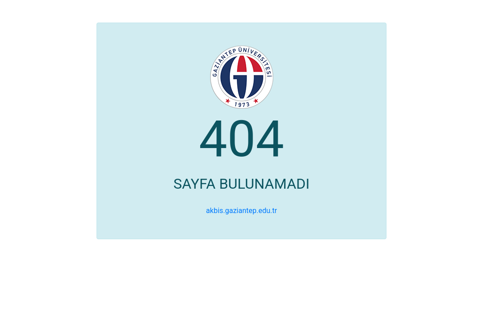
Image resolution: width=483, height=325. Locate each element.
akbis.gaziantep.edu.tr (241, 210)
